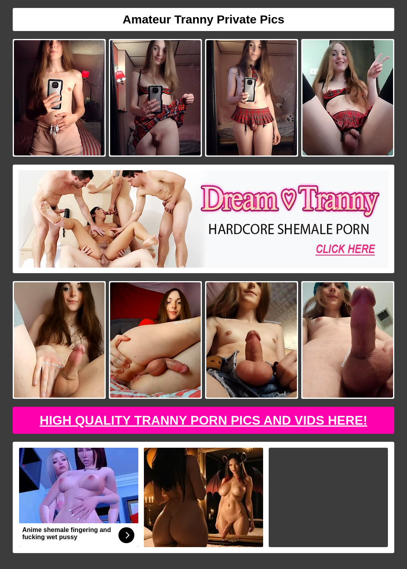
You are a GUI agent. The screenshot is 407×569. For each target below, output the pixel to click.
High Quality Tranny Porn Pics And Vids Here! (203, 420)
